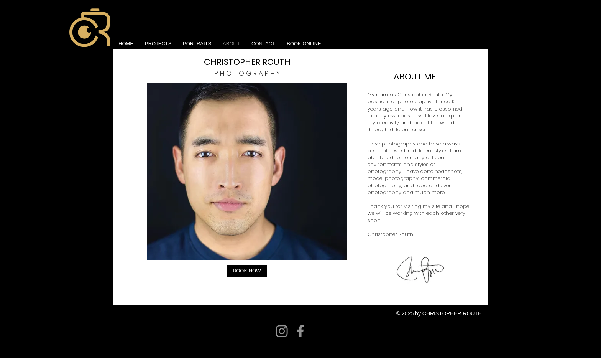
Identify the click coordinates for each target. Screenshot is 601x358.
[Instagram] (282, 331)
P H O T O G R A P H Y (247, 73)
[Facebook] (300, 331)
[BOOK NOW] (247, 271)
